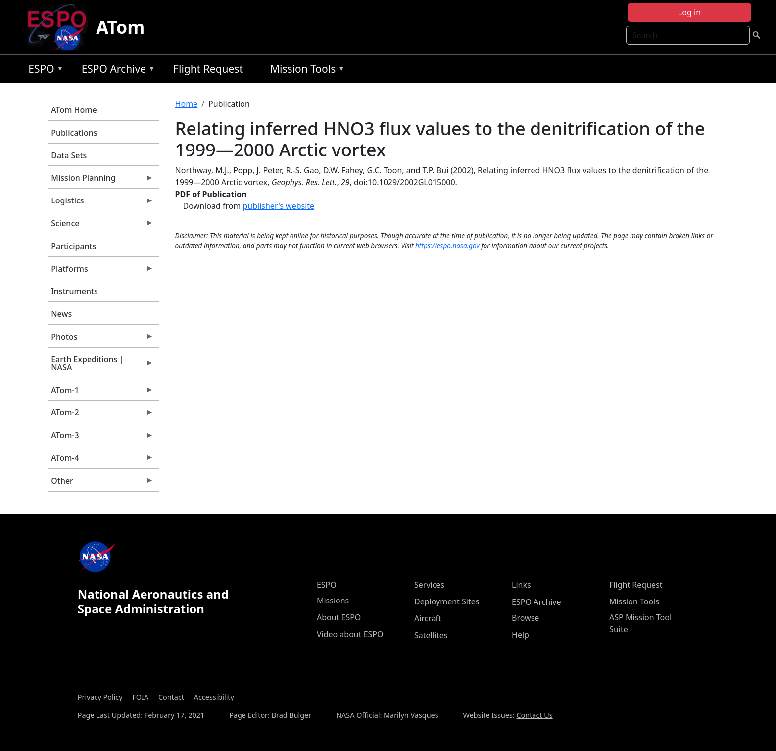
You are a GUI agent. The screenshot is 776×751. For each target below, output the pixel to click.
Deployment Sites (446, 601)
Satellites (430, 635)
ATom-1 (100, 393)
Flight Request (208, 69)
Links (521, 584)
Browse (525, 617)
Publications (74, 132)
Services (429, 584)
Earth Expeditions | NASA (100, 366)
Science (100, 226)
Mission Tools (305, 70)
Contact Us (534, 715)
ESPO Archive (116, 70)
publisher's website (278, 205)
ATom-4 (100, 460)
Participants (73, 246)
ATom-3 (100, 438)
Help (520, 634)
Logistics (100, 203)
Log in (689, 12)
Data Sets (69, 155)
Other (100, 483)
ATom (120, 27)
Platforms (100, 271)
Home (186, 104)
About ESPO (339, 617)
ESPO (43, 70)
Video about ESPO (350, 634)
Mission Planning (100, 180)
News (61, 313)
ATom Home (74, 109)
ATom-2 (100, 415)
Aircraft (427, 618)
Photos (100, 339)
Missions (333, 600)
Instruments (74, 291)
